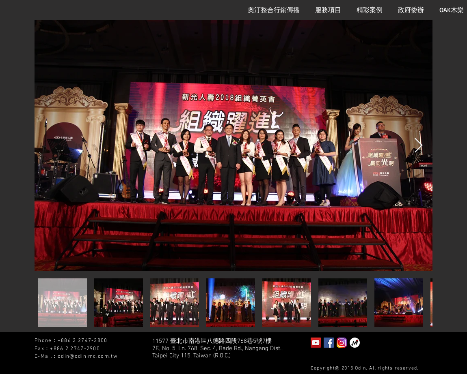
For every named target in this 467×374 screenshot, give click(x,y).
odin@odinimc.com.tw (88, 356)
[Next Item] (418, 146)
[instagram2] (342, 343)
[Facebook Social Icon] (329, 343)
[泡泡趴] (355, 343)
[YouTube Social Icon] (316, 343)
